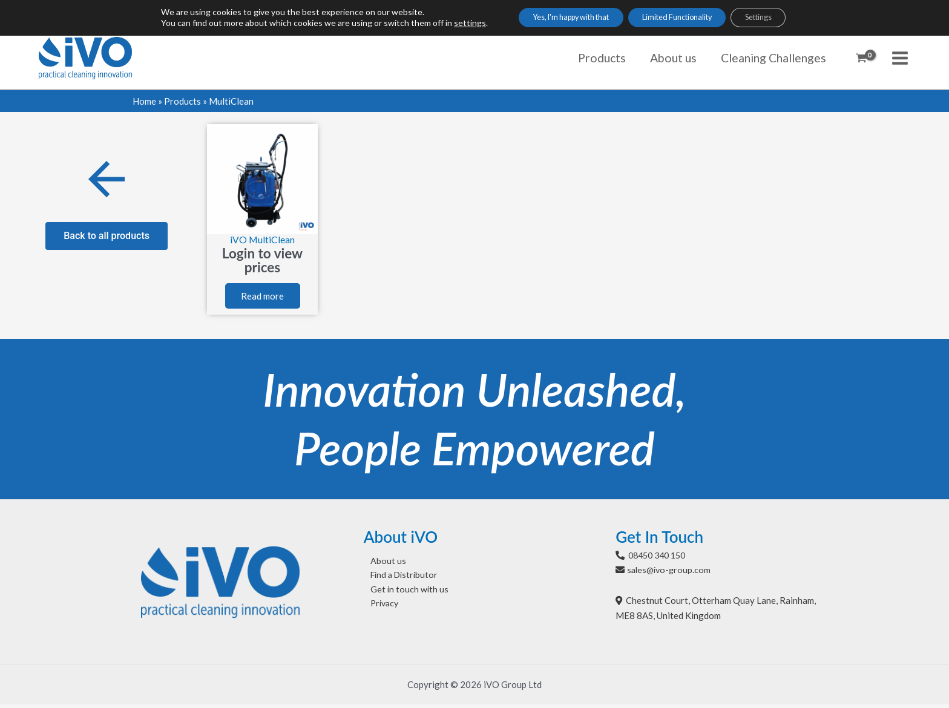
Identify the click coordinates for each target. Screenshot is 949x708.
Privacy (379, 609)
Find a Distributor (400, 579)
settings (443, 24)
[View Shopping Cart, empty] (861, 58)
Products (182, 101)
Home (144, 101)
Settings (778, 18)
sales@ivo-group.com (670, 573)
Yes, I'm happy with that (555, 18)
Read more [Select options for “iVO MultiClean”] (262, 298)
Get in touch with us (403, 594)
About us (381, 564)
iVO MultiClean (263, 240)
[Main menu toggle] (900, 58)
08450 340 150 (660, 558)
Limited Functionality (681, 18)
